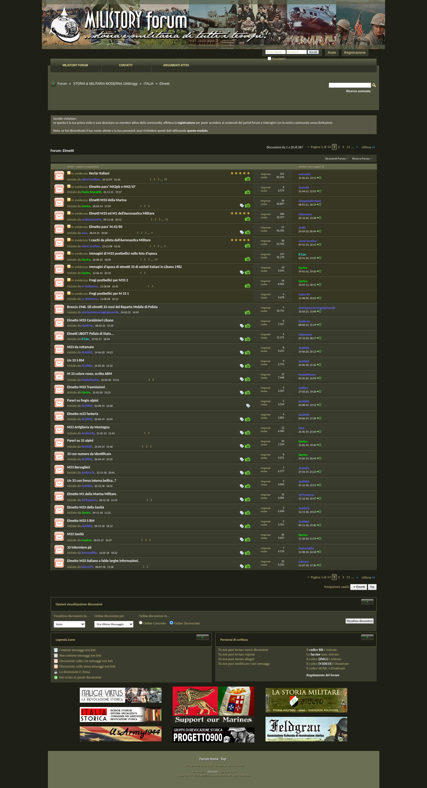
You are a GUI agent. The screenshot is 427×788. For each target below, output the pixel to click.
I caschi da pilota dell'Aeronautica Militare (120, 240)
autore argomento (88, 166)
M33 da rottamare (80, 347)
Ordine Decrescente (185, 623)
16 (165, 179)
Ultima (368, 147)
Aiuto (332, 53)
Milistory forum (75, 65)
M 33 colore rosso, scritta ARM (89, 374)
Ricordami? (277, 58)
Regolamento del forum (322, 675)
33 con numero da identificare (89, 454)
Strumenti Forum (335, 158)
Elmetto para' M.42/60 (105, 227)
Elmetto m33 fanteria (82, 414)
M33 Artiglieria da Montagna (88, 427)
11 (348, 147)
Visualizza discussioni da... (71, 616)
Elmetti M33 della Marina (107, 200)
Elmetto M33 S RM (80, 521)
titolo (71, 166)
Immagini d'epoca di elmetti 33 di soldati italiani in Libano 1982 (135, 267)
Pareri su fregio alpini (82, 400)
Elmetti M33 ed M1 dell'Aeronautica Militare (121, 213)
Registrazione (355, 53)
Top (372, 587)
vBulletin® (213, 772)
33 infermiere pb (79, 547)
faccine (316, 654)
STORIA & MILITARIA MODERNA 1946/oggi (105, 84)
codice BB (316, 650)
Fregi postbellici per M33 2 (108, 280)
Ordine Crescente (152, 623)
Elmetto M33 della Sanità (85, 507)
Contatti (125, 65)
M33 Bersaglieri (78, 467)
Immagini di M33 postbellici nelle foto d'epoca (123, 253)
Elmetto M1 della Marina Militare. (92, 494)
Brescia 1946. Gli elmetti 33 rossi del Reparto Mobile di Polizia (112, 307)
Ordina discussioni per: (109, 616)
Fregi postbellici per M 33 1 (109, 293)
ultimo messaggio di (311, 166)
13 (155, 259)
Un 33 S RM (75, 360)
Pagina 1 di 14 (321, 147)
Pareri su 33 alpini (80, 440)
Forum (62, 84)
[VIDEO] (325, 664)
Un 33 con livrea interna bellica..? (91, 481)
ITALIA (149, 84)
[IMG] (323, 659)
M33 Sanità (75, 534)
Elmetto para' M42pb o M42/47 (112, 187)
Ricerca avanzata (358, 91)
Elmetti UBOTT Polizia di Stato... (90, 334)
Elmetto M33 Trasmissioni (86, 387)
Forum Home (209, 759)
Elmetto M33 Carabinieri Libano (90, 320)
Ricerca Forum (361, 158)
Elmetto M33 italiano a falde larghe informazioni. (103, 561)
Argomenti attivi (176, 65)
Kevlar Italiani (99, 173)
